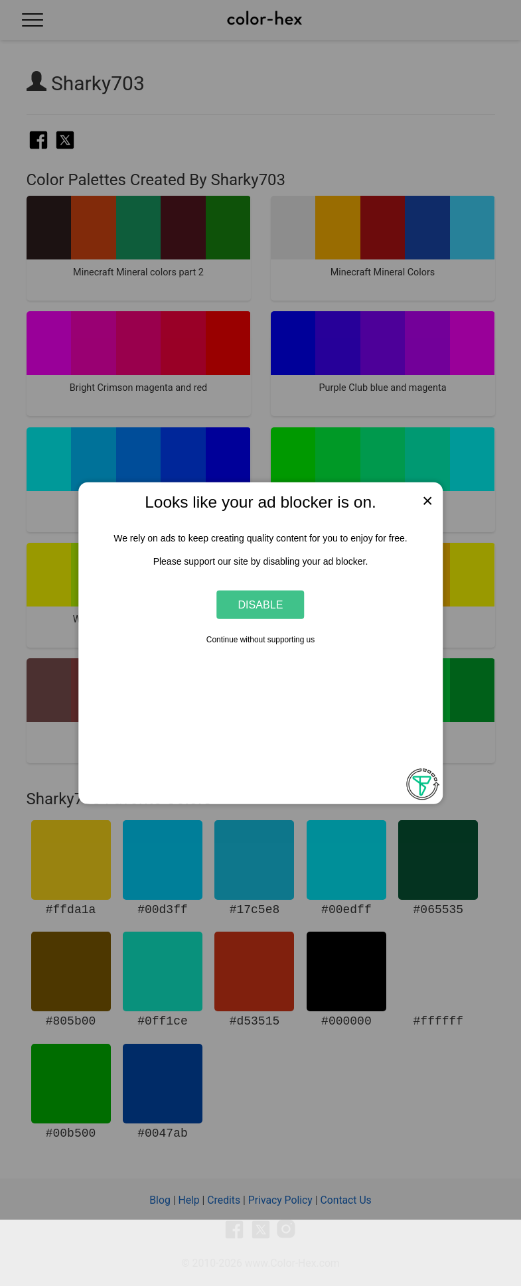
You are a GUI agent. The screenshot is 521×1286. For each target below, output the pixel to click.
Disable (260, 604)
